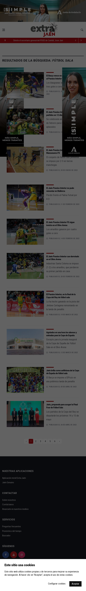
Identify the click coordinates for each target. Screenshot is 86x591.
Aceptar (75, 583)
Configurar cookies (56, 583)
